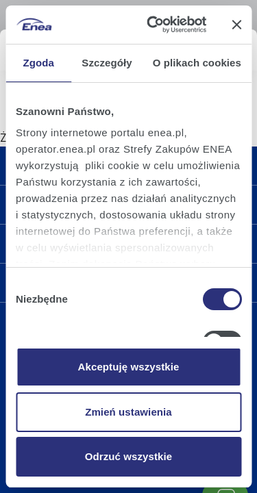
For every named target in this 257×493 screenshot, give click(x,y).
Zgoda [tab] (38, 62)
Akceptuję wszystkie (129, 366)
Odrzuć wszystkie (128, 456)
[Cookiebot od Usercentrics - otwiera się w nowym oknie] (153, 25)
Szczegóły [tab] (107, 62)
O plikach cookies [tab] (197, 62)
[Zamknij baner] (236, 24)
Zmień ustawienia (128, 412)
